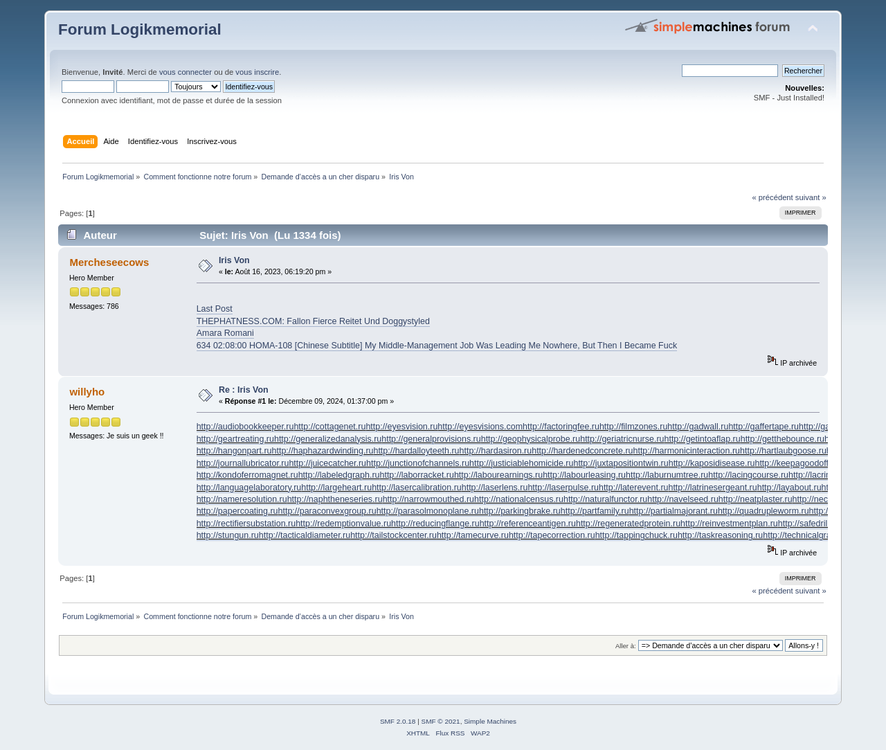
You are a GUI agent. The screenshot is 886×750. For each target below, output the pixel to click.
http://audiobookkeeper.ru (245, 426)
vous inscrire (257, 72)
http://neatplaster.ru (755, 499)
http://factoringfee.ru (561, 426)
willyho (87, 392)
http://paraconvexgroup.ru (327, 511)
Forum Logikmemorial (140, 29)
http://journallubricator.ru (243, 463)
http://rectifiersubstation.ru (246, 523)
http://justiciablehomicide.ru (521, 463)
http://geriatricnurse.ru (622, 439)
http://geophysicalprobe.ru (530, 439)
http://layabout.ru (789, 487)
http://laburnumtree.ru (667, 475)
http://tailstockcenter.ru (393, 535)
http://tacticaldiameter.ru (304, 535)
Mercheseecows (109, 262)
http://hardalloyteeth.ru (416, 451)
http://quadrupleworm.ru (763, 511)
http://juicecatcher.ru (327, 463)
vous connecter (185, 72)
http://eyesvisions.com (480, 426)
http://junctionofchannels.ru (417, 463)
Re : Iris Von (244, 390)
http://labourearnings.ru (498, 475)
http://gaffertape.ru (763, 426)
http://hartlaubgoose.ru (783, 451)
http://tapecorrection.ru (552, 535)
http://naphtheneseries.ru (335, 499)
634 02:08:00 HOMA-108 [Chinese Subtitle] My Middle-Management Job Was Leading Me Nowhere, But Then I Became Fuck (437, 345)
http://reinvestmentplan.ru (729, 523)
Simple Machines (490, 721)
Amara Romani (225, 333)
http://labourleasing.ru (584, 475)
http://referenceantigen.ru (528, 523)
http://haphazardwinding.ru (323, 451)
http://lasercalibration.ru (417, 487)
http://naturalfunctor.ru (605, 499)
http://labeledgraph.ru (339, 475)
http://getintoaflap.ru (702, 439)
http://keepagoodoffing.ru (802, 463)
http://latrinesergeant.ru (712, 487)
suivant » (810, 197)
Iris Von (234, 260)
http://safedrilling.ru (814, 523)
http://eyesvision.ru (401, 426)
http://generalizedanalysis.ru (327, 439)
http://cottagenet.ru (329, 426)
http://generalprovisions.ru (430, 439)
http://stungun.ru (228, 535)
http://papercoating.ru (237, 511)
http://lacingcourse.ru (748, 475)
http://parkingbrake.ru (520, 511)
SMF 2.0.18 (398, 721)
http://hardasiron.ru (496, 451)
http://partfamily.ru (595, 511)
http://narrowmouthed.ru (428, 499)
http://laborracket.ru (416, 475)
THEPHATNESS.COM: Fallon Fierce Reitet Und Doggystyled (313, 321)
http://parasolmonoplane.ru (428, 511)
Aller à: (625, 646)
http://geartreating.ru (235, 439)
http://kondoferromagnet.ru (247, 475)
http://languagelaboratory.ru (249, 487)
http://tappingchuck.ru (636, 535)
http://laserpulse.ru (563, 487)
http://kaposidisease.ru (712, 463)
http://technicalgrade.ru (807, 535)
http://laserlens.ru (495, 487)
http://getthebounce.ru (782, 439)
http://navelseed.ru (682, 499)
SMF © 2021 (441, 721)
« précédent (772, 197)
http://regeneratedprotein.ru (628, 523)
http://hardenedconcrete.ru (582, 451)
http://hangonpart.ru (234, 451)
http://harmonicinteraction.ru (686, 451)
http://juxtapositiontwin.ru (620, 463)
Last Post (215, 309)
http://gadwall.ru (697, 426)
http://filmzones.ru (633, 426)
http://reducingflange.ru (435, 523)
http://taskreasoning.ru (720, 535)
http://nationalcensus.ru (518, 499)
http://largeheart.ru (336, 487)
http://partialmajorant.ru (673, 511)
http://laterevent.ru (634, 487)
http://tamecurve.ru (473, 535)
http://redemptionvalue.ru (343, 523)
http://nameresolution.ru (242, 499)
